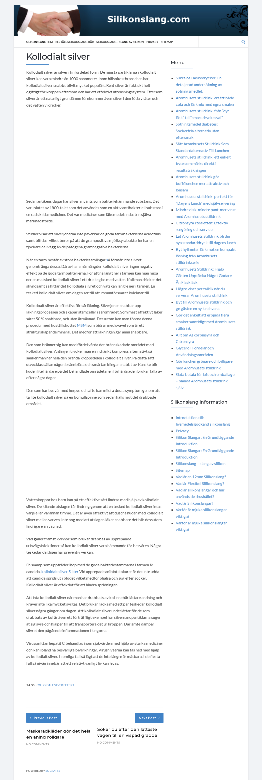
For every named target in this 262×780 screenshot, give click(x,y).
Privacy (152, 41)
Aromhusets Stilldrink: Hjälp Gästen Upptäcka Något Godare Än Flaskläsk (204, 276)
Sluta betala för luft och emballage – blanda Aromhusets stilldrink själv (205, 381)
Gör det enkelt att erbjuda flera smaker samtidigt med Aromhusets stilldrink (206, 321)
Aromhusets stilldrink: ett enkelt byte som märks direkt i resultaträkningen (203, 163)
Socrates (53, 771)
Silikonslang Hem (39, 41)
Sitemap (167, 41)
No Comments (37, 744)
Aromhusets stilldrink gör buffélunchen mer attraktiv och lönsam (202, 183)
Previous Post (43, 718)
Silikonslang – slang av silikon (120, 41)
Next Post (149, 718)
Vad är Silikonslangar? (194, 503)
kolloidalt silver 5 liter (59, 571)
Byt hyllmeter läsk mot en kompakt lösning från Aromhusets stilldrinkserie (206, 256)
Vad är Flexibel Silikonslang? (200, 483)
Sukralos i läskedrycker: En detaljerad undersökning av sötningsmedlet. (199, 84)
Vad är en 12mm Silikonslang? (201, 476)
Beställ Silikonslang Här (75, 41)
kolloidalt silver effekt (55, 685)
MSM (82, 325)
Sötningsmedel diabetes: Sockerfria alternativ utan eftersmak (197, 131)
